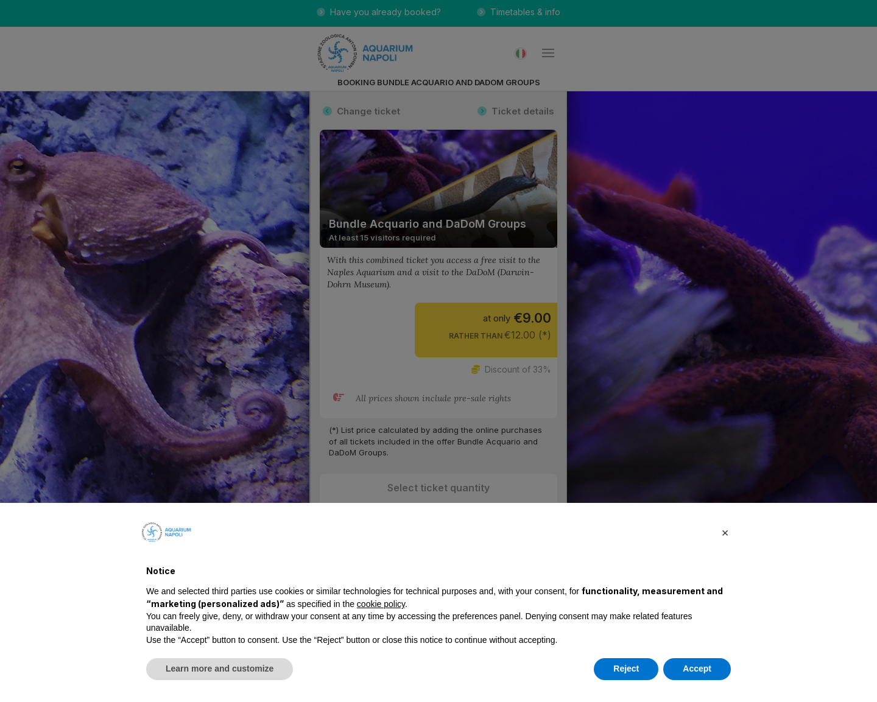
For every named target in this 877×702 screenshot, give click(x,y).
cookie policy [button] (381, 604)
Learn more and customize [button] (219, 668)
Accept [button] (697, 668)
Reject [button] (626, 668)
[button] (724, 532)
